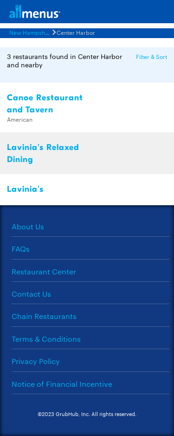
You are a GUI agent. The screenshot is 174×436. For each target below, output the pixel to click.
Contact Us (31, 294)
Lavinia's (25, 189)
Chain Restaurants (44, 316)
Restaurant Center (44, 271)
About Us (28, 226)
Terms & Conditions (46, 339)
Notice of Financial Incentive (62, 384)
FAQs (21, 249)
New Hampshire (30, 32)
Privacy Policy (36, 361)
